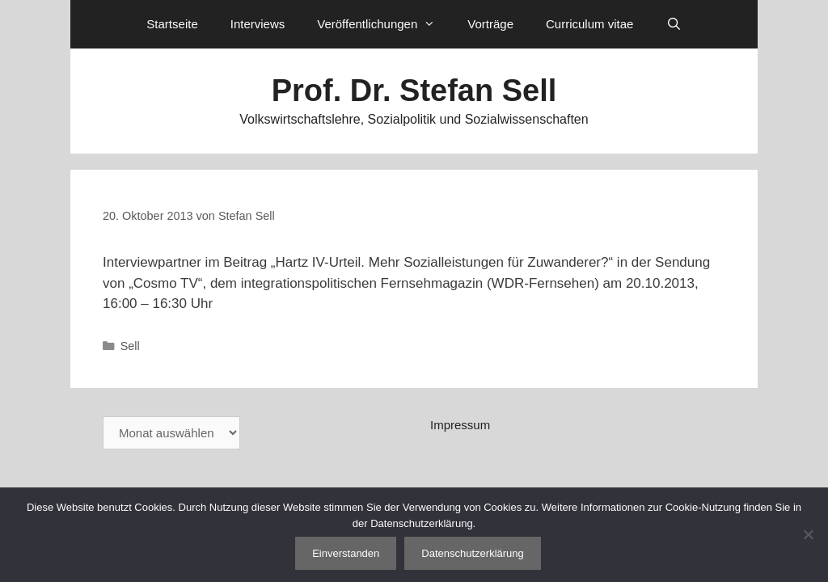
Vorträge (490, 24)
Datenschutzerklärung (472, 553)
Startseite (171, 24)
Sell (130, 346)
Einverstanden (345, 553)
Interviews (257, 24)
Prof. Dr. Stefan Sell (414, 91)
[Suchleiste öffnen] (673, 24)
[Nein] (808, 534)
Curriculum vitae (589, 24)
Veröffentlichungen (384, 24)
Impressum (460, 425)
